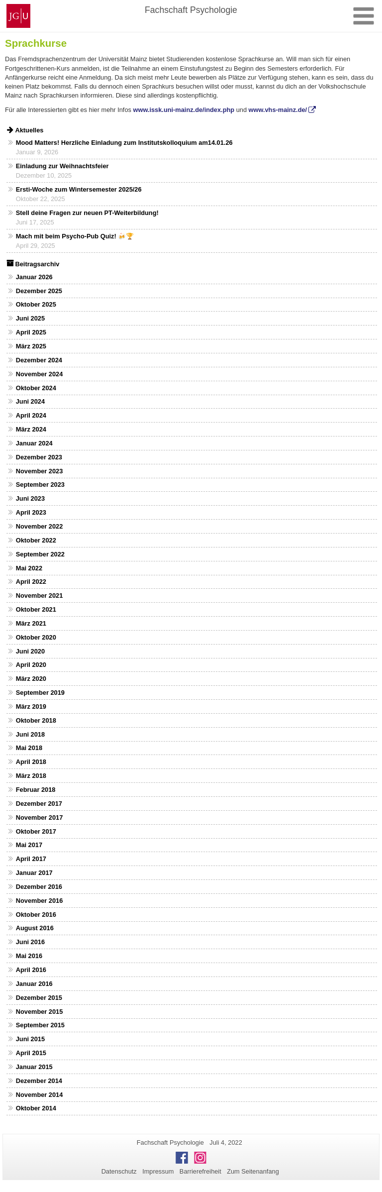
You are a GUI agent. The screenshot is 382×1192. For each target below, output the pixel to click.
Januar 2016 (34, 983)
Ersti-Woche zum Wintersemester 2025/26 (79, 189)
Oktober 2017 (36, 831)
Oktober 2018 (36, 720)
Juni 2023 (30, 498)
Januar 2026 (34, 277)
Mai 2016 (29, 956)
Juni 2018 (30, 734)
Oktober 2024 (36, 388)
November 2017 (39, 817)
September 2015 (40, 1025)
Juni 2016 (30, 942)
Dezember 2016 (39, 886)
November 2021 (39, 595)
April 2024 (31, 415)
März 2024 (31, 429)
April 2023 (31, 512)
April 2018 (31, 761)
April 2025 (31, 332)
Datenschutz (119, 1171)
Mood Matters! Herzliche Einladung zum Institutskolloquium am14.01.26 (124, 142)
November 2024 (39, 374)
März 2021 (31, 623)
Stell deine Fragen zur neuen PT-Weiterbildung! (87, 213)
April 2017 (31, 859)
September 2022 (40, 554)
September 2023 (40, 484)
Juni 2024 (30, 401)
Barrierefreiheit (200, 1171)
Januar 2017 (34, 872)
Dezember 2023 (39, 457)
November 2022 (39, 526)
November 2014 (39, 1094)
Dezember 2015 (39, 997)
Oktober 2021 (36, 609)
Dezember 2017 (39, 803)
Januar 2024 (34, 443)
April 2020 (31, 664)
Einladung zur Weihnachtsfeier (62, 166)
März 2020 (31, 678)
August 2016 (35, 928)
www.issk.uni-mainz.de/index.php (183, 109)
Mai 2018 (29, 748)
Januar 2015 (34, 1067)
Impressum (158, 1171)
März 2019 (31, 706)
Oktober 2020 (36, 637)
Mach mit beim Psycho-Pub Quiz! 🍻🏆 (75, 236)
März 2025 (31, 346)
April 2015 (31, 1053)
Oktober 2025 (36, 304)
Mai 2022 (29, 568)
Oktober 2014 (36, 1108)
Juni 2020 (30, 651)
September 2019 (40, 692)
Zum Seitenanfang (253, 1171)
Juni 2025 (30, 318)
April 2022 (31, 581)
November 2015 (39, 1011)
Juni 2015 (30, 1039)
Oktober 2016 (36, 914)
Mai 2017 (29, 845)
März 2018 (31, 775)
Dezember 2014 (39, 1080)
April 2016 (31, 970)
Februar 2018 (36, 789)
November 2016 (39, 900)
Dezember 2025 (39, 291)
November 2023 (39, 471)
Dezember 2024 (39, 360)
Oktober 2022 (36, 540)
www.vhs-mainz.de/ (278, 109)
